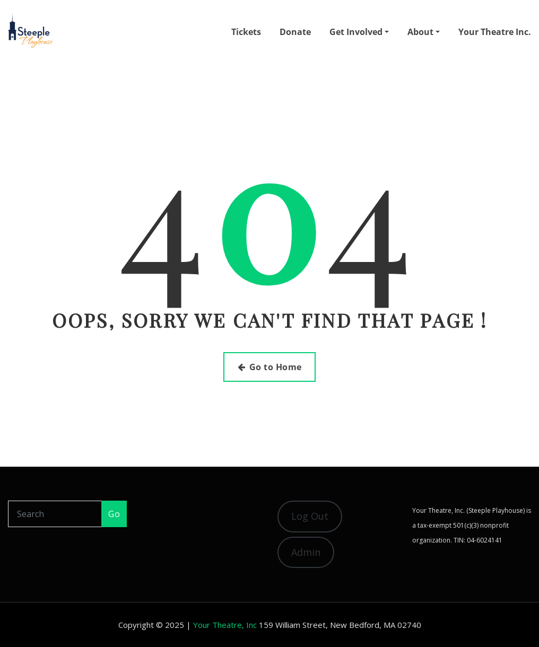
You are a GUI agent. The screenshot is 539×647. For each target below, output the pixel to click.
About (423, 32)
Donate (295, 32)
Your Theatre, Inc (225, 624)
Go (114, 514)
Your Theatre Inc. (494, 32)
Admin (305, 552)
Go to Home (270, 367)
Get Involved (359, 32)
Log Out (309, 516)
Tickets (246, 32)
